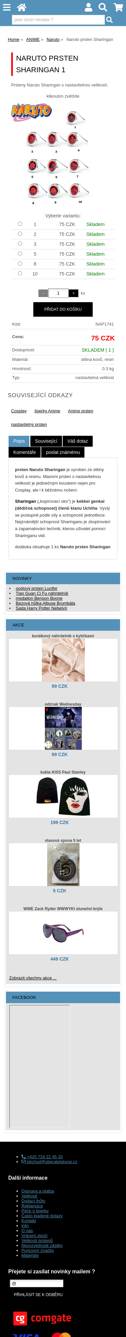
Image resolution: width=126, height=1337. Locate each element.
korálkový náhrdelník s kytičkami (63, 636)
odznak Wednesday (63, 704)
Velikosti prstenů (37, 1240)
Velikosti (29, 1196)
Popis (19, 441)
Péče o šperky (34, 1210)
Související (46, 441)
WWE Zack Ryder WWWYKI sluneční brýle (63, 909)
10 (35, 273)
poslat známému (63, 452)
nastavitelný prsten (29, 424)
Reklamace (32, 1205)
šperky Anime (47, 410)
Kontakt (28, 1220)
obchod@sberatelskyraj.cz (49, 1161)
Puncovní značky (37, 1250)
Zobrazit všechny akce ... (33, 977)
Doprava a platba (37, 1191)
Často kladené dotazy (42, 1215)
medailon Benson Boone (39, 598)
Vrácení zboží (34, 1235)
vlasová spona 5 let (63, 840)
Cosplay (19, 410)
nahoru (116, 1327)
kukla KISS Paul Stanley (63, 772)
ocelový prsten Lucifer (36, 588)
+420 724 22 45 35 (42, 1156)
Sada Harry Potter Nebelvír (41, 608)
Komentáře (24, 452)
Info (25, 1225)
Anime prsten (80, 410)
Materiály (30, 1255)
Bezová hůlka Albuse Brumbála (45, 603)
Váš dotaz (77, 441)
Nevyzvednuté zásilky (42, 1245)
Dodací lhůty (33, 1200)
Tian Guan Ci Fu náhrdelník (42, 593)
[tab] (19, 441)
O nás (27, 1230)
